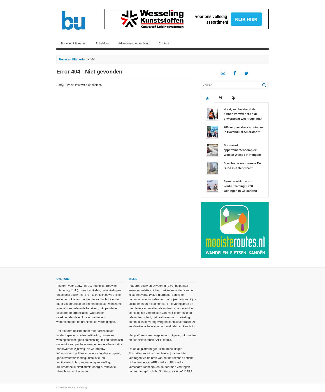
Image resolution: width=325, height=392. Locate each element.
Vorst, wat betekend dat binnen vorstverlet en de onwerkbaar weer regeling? (243, 114)
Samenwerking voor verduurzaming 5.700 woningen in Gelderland (240, 186)
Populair (207, 98)
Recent (220, 98)
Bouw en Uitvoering (73, 43)
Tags (233, 98)
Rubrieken (102, 43)
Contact (164, 43)
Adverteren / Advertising (133, 43)
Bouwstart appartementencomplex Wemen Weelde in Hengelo (242, 150)
